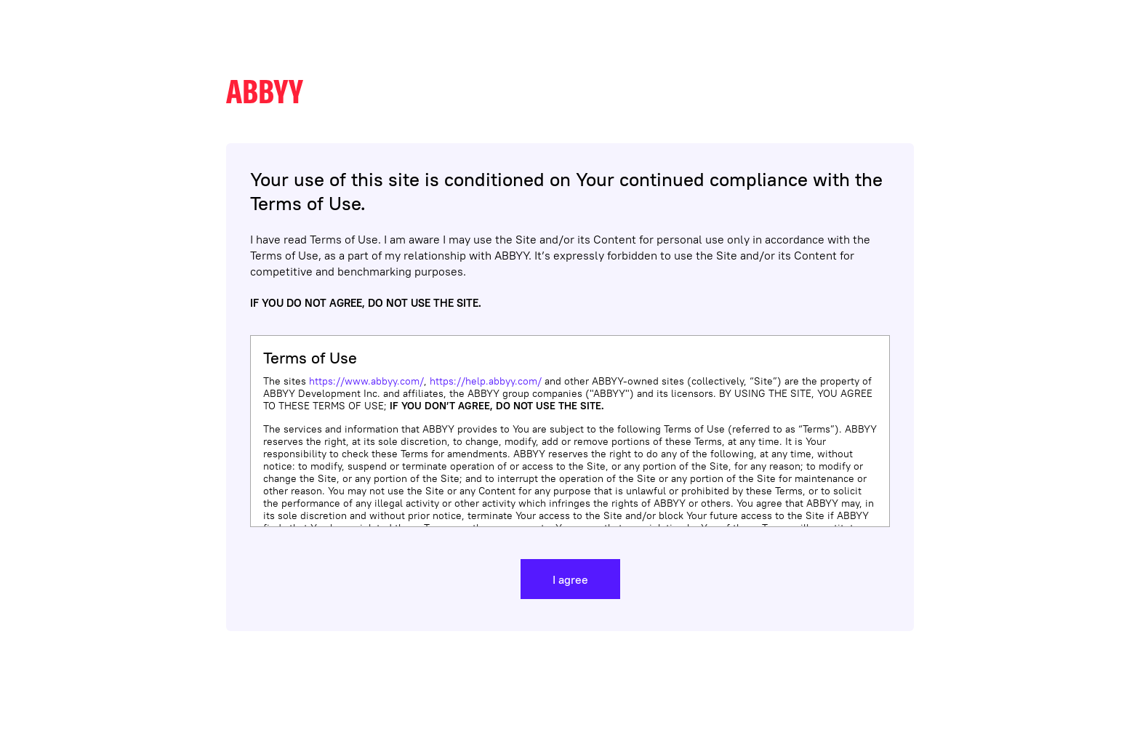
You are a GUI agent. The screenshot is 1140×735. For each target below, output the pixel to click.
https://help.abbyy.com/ (486, 380)
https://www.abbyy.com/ (366, 380)
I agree (570, 579)
